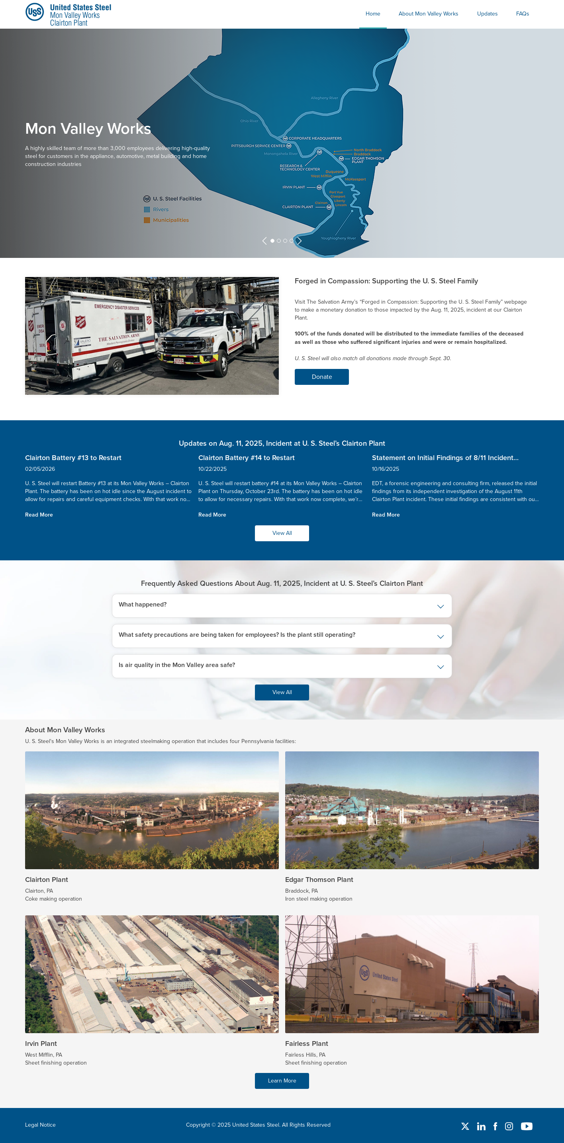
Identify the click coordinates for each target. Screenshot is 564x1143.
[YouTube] (527, 1125)
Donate (322, 376)
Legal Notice (40, 1125)
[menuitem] (373, 14)
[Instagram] (510, 1125)
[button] (264, 241)
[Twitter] (466, 1125)
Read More (39, 515)
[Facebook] (496, 1125)
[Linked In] (482, 1125)
